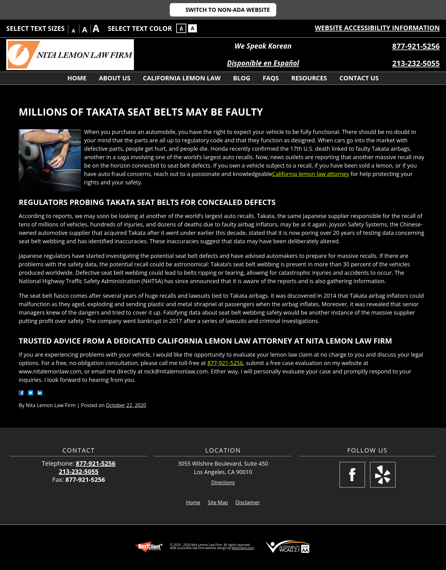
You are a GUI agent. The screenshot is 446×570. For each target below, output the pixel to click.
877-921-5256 (416, 46)
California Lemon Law (182, 78)
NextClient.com (243, 548)
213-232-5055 (416, 63)
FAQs (271, 78)
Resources (309, 78)
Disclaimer (247, 502)
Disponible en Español (263, 63)
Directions (223, 482)
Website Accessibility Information (377, 27)
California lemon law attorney (310, 174)
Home (76, 78)
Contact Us (359, 78)
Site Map (218, 502)
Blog (241, 78)
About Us (114, 78)
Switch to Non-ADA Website (227, 9)
